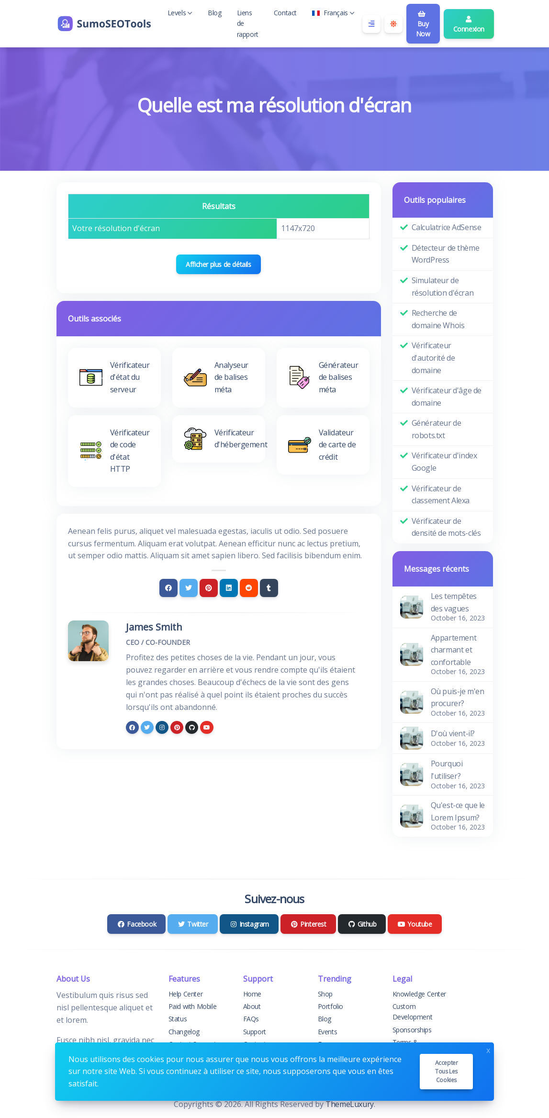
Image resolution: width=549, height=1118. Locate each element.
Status (177, 1018)
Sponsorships (412, 1029)
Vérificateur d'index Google (444, 461)
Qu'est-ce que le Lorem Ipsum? (458, 811)
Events (327, 1031)
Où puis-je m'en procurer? (457, 697)
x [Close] (488, 1049)
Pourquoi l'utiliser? (447, 769)
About (252, 1006)
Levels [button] (180, 12)
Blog (214, 12)
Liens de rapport (247, 23)
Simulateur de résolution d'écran (443, 286)
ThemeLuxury (349, 1104)
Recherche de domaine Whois (438, 319)
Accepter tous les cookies (446, 1071)
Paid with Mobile (192, 1006)
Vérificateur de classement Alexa (441, 494)
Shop (325, 993)
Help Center (185, 993)
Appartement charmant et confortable (454, 649)
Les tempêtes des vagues (454, 602)
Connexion (468, 24)
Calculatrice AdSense (447, 227)
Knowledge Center (419, 993)
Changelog (184, 1031)
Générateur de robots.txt (436, 429)
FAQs (251, 1018)
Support (254, 1031)
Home (252, 993)
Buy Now (423, 24)
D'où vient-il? (453, 733)
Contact (285, 12)
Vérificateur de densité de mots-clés (446, 527)
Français (333, 12)
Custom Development (412, 1011)
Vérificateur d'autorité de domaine (433, 357)
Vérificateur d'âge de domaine (447, 396)
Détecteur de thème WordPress (446, 254)
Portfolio (330, 1006)
